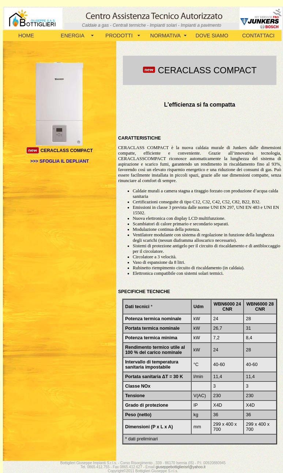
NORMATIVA (165, 35)
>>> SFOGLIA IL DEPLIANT (59, 161)
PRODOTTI (118, 35)
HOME (26, 35)
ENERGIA (72, 35)
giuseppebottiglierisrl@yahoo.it (180, 467)
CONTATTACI (258, 35)
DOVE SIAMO (212, 35)
